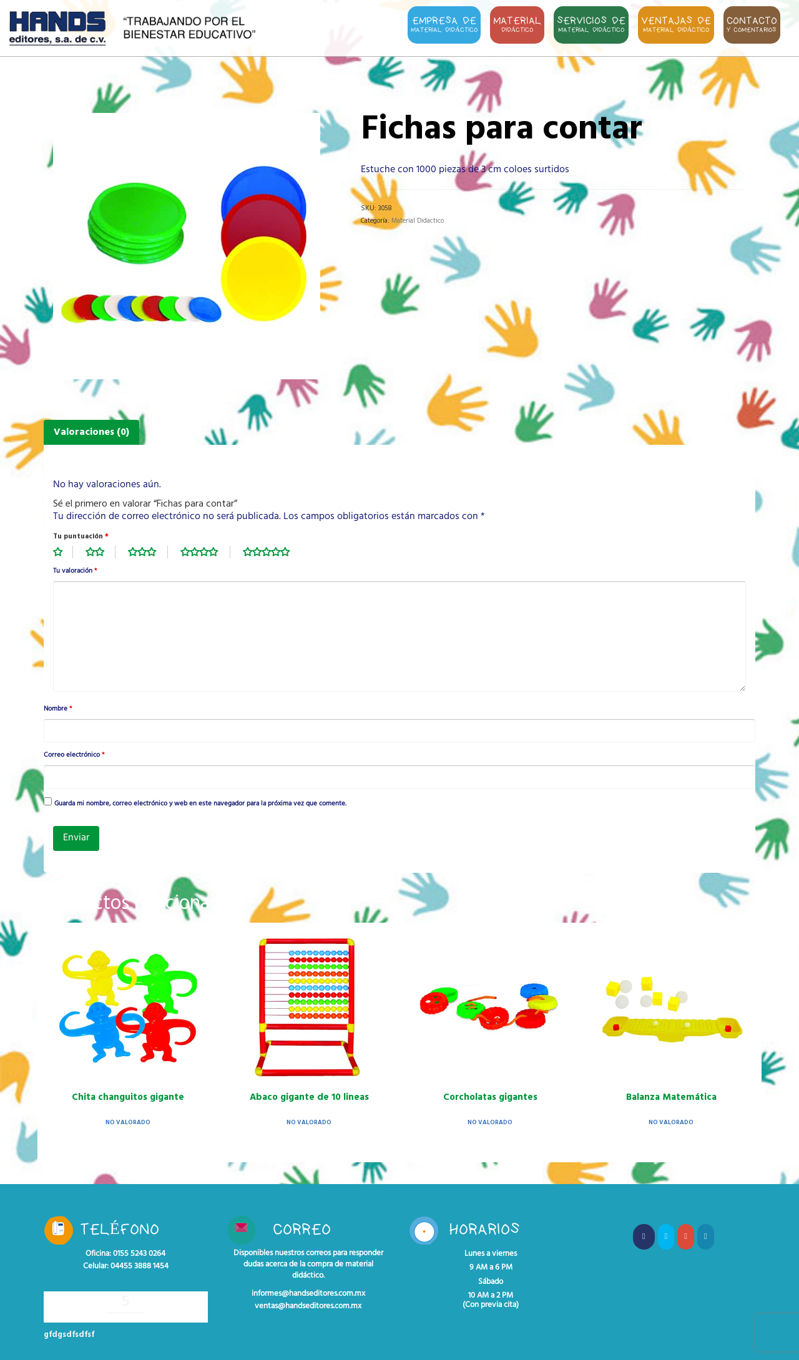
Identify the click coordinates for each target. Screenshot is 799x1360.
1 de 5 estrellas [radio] (63, 552)
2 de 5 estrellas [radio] (100, 552)
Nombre (58, 709)
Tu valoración (75, 571)
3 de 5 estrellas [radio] (148, 552)
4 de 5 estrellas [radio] (205, 552)
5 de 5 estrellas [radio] (273, 552)
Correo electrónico (74, 755)
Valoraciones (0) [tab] (91, 432)
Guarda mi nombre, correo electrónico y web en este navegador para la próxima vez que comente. (200, 804)
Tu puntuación (81, 536)
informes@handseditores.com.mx (308, 1294)
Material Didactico (417, 220)
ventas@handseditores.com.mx (308, 1306)
